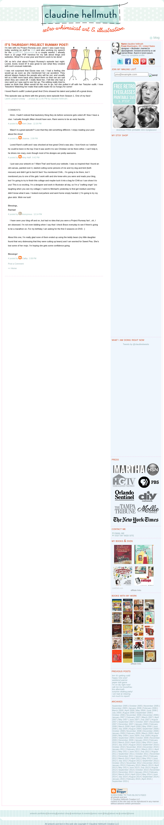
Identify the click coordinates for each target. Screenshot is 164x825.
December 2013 (125, 772)
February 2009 (133, 733)
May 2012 (146, 758)
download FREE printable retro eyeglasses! (136, 130)
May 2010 (146, 742)
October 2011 (142, 754)
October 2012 (118, 763)
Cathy (25, 258)
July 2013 (145, 767)
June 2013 (134, 767)
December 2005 (119, 708)
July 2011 (145, 751)
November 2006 (133, 715)
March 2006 (117, 710)
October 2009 (142, 738)
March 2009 (147, 733)
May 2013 (123, 767)
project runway (18, 98)
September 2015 (120, 781)
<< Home (12, 268)
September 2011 (126, 754)
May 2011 (123, 751)
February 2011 (133, 749)
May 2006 (140, 710)
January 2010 (141, 740)
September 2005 (120, 706)
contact (123, 813)
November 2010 (133, 747)
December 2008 (150, 731)
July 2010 (122, 745)
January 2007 (118, 717)
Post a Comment (16, 264)
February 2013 (133, 765)
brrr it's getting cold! (121, 675)
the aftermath (118, 689)
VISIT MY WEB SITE (124, 535)
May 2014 (146, 774)
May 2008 (146, 726)
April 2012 (136, 758)
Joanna (25, 138)
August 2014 (135, 776)
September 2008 (150, 729)
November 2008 (133, 731)
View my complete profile (133, 55)
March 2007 (147, 717)
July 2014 (122, 776)
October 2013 (142, 770)
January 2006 (135, 708)
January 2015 (118, 779)
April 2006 (129, 710)
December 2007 (125, 724)
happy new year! (120, 678)
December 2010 (150, 747)
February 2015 (133, 779)
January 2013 (118, 765)
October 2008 (118, 731)
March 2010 (123, 742)
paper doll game (119, 682)
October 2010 (118, 747)
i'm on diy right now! (121, 685)
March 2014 (123, 774)
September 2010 (150, 745)
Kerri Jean (27, 123)
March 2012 (123, 758)
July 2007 (145, 719)
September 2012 (150, 761)
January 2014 (141, 772)
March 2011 (147, 749)
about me (114, 813)
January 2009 (118, 733)
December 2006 (150, 715)
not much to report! (121, 696)
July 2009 (145, 735)
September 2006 (144, 713)
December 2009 (125, 740)
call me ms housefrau (122, 687)
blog (106, 813)
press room (97, 813)
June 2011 (134, 751)
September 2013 (126, 770)
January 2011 (118, 749)
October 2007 (142, 722)
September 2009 (126, 738)
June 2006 (152, 710)
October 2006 (118, 715)
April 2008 (136, 726)
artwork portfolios (38, 813)
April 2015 (146, 779)
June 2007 (134, 719)
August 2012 (135, 761)
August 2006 (129, 713)
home (131, 813)
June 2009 (134, 735)
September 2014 (150, 776)
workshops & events (80, 813)
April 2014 (136, 774)
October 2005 (135, 706)
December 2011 (125, 756)
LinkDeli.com (117, 588)
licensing (52, 813)
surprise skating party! (122, 691)
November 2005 (151, 706)
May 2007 (123, 719)
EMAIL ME (119, 533)
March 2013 (147, 765)
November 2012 (133, 763)
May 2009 (123, 735)
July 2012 (122, 761)
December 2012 (150, 763)
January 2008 (141, 724)
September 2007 (126, 722)
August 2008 (135, 729)
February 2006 (150, 708)
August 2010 (135, 745)
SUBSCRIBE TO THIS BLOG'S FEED (128, 795)
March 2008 (123, 726)
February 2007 (133, 717)
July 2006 (116, 713)
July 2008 (122, 729)
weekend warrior (120, 680)
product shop (63, 813)
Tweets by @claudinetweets (136, 344)
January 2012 (141, 756)
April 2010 (136, 742)
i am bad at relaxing (121, 694)
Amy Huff (26, 157)
